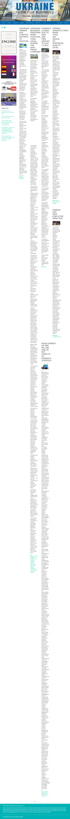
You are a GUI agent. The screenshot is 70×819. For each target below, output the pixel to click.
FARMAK (21, 177)
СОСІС (31, 572)
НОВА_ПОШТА (33, 569)
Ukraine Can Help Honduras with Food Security (7, 117)
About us (38, 22)
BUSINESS (32, 557)
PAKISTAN (21, 178)
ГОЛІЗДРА (32, 568)
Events (22, 22)
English (66, 22)
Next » (35, 801)
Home (3, 22)
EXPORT (22, 175)
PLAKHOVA (32, 565)
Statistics (15, 22)
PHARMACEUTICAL (57, 336)
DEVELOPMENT (44, 791)
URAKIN (32, 567)
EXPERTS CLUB (33, 558)
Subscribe (59, 22)
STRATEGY (43, 796)
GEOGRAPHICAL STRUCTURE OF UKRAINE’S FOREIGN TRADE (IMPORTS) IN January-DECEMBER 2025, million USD (8, 130)
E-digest (9, 22)
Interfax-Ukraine (19, 816)
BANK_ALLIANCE (34, 556)
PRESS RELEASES (30, 22)
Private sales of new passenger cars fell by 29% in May (8, 112)
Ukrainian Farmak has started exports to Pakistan (24, 34)
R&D (47, 794)
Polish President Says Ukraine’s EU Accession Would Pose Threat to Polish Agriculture (8, 138)
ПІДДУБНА (32, 571)
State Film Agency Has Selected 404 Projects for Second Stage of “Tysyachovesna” (7, 122)
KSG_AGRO (32, 564)
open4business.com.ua (8, 816)
